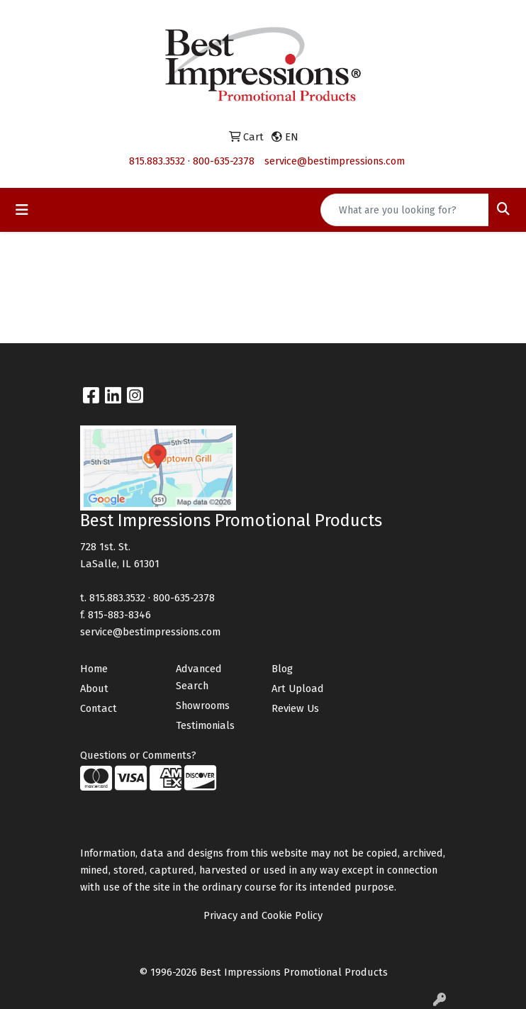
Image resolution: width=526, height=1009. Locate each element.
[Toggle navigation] (22, 210)
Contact (98, 708)
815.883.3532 (157, 161)
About (94, 688)
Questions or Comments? (138, 755)
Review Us (295, 708)
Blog (282, 668)
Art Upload (298, 688)
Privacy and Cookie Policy (263, 915)
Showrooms (203, 705)
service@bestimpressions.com (334, 161)
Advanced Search (199, 677)
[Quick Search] (404, 210)
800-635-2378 (223, 161)
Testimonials (205, 725)
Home (94, 668)
